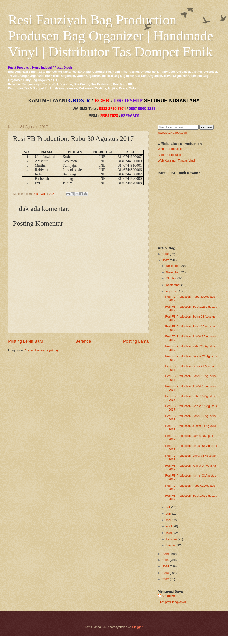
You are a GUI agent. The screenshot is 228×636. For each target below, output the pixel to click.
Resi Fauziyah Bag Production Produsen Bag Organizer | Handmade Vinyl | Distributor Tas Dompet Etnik (110, 35)
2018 (165, 254)
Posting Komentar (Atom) (41, 350)
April (169, 526)
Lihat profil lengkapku (172, 602)
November (172, 272)
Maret (169, 532)
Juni (168, 513)
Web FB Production (170, 148)
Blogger (137, 627)
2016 (165, 553)
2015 (165, 560)
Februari (171, 539)
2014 (165, 566)
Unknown (169, 595)
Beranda (83, 341)
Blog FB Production (170, 154)
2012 (165, 579)
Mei (168, 520)
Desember (172, 265)
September (173, 285)
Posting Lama (136, 341)
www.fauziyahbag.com (172, 132)
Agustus (171, 291)
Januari (170, 545)
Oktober (171, 278)
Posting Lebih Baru (25, 341)
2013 (165, 573)
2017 (165, 260)
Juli (168, 507)
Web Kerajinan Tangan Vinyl (176, 160)
